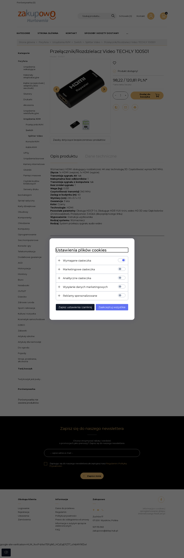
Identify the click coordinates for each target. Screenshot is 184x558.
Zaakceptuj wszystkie (111, 307)
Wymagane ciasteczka (77, 260)
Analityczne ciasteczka (77, 278)
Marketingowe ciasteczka (79, 269)
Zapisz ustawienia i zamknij (75, 307)
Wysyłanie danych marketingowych (85, 286)
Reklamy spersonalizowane (80, 295)
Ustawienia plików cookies (81, 250)
